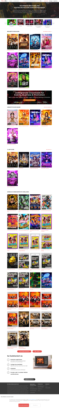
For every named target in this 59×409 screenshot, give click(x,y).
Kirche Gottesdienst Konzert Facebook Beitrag (46, 309)
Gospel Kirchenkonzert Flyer (34, 50)
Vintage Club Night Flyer (34, 168)
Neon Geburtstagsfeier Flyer (46, 68)
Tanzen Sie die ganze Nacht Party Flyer (23, 69)
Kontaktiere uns (40, 388)
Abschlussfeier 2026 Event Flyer (11, 211)
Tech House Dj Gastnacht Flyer (12, 230)
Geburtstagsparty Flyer (45, 50)
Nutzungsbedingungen (33, 388)
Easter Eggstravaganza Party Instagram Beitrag (23, 250)
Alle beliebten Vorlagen (47, 31)
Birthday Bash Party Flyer (11, 144)
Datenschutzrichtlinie (33, 390)
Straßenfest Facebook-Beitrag (24, 269)
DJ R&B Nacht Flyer (22, 327)
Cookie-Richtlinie (32, 392)
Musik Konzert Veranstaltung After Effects (35, 328)
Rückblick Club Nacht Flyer (11, 68)
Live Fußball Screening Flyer (34, 210)
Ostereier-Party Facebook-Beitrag (45, 250)
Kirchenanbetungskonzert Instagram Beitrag (11, 328)
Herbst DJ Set (32, 68)
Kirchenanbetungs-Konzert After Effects (11, 309)
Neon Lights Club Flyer (45, 168)
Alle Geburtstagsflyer (48, 107)
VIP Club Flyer (21, 168)
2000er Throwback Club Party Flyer (24, 211)
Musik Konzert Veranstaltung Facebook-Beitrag (46, 328)
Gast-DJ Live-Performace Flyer (24, 88)
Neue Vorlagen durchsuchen (24, 351)
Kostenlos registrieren (29, 379)
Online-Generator (47, 387)
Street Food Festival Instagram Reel (35, 270)
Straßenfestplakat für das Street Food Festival (11, 289)
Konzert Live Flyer (10, 88)
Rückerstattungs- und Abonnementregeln (41, 386)
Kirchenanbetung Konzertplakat (21, 309)
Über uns (39, 390)
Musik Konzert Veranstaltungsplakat (22, 348)
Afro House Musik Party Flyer (46, 210)
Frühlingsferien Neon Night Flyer (34, 231)
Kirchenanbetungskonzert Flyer (35, 308)
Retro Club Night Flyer (11, 186)
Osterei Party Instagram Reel (35, 249)
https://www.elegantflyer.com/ (32, 399)
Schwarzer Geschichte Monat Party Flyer (35, 289)
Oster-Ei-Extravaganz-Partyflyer (45, 231)
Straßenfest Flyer (21, 288)
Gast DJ (20, 50)
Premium (37, 351)
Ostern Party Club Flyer (11, 269)
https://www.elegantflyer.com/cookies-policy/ (33, 400)
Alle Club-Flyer (49, 149)
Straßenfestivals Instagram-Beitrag (46, 270)
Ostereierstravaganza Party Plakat (11, 250)
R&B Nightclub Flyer (10, 50)
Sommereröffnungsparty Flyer (24, 230)
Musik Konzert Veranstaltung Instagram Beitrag (12, 348)
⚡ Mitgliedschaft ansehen (29, 100)
